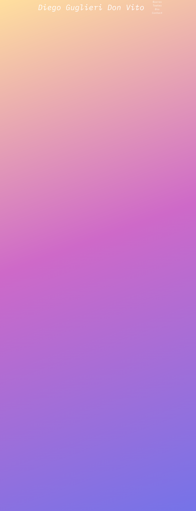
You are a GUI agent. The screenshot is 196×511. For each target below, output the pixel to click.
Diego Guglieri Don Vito (91, 7)
